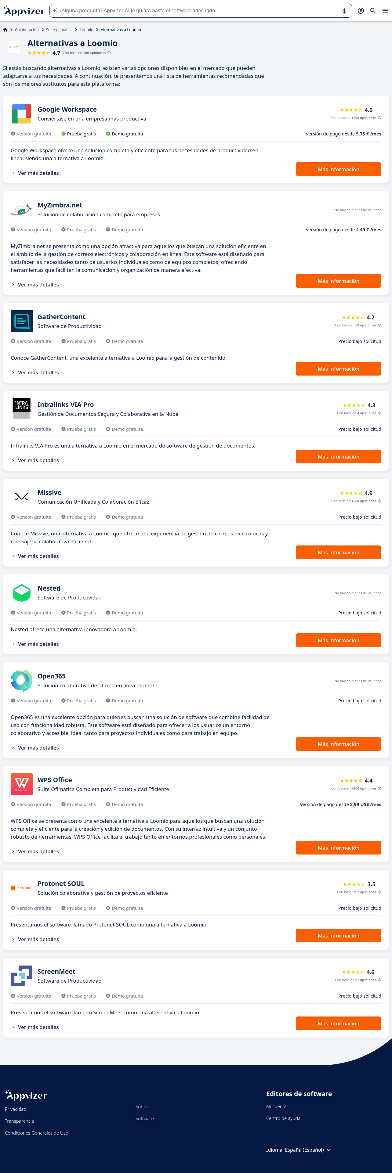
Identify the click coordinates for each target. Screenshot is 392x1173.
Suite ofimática (59, 29)
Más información (339, 169)
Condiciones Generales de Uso (36, 1133)
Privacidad (15, 1109)
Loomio (86, 29)
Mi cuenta (276, 1106)
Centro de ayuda (283, 1118)
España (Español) (308, 1149)
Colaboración (27, 29)
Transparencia (19, 1121)
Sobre (142, 1106)
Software (145, 1118)
